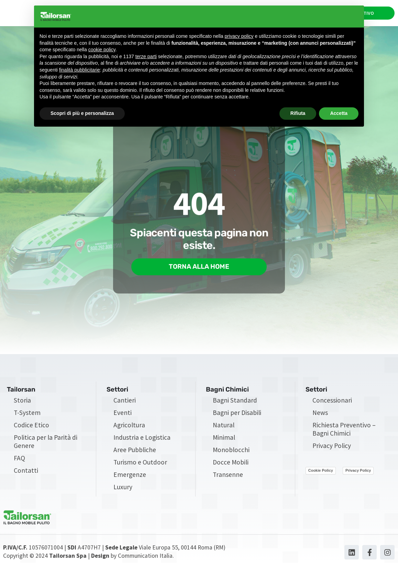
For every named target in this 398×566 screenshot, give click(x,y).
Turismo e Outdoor (140, 465)
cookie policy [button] (101, 49)
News (320, 415)
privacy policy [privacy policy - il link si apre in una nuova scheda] (239, 36)
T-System (27, 415)
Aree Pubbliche (134, 452)
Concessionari (332, 403)
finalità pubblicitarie (79, 70)
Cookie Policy (320, 473)
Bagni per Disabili (237, 415)
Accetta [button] (338, 113)
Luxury (122, 489)
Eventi (122, 415)
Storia (22, 403)
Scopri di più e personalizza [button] (82, 113)
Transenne (228, 477)
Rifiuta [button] (298, 113)
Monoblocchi (231, 452)
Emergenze (129, 477)
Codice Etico (31, 428)
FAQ (19, 461)
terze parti (146, 56)
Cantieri (124, 403)
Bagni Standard (235, 403)
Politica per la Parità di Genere (45, 444)
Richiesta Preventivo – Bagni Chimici (344, 432)
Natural (223, 428)
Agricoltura (129, 428)
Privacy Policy (331, 448)
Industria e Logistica (141, 440)
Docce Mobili (230, 465)
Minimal (224, 440)
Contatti (26, 473)
